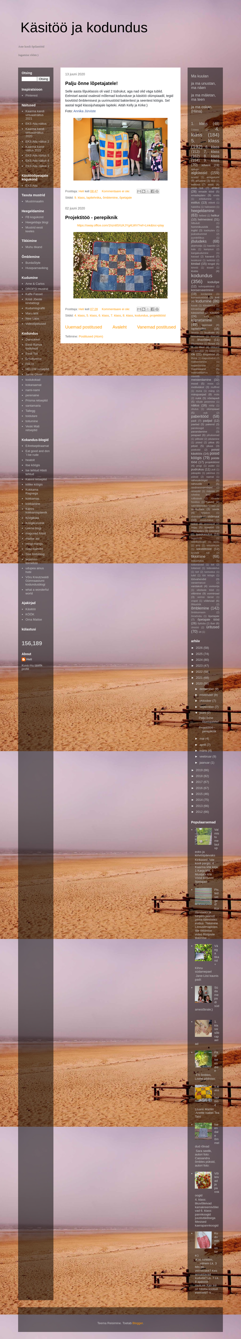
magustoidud (209, 358)
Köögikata (32, 518)
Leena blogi (33, 528)
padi (193, 420)
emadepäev (198, 195)
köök (206, 316)
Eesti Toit (31, 353)
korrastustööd (199, 297)
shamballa (196, 516)
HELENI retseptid (37, 369)
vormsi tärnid (205, 597)
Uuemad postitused (83, 327)
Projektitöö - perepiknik (91, 217)
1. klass (199, 124)
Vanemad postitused (156, 327)
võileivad (209, 600)
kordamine (206, 294)
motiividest (197, 387)
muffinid (215, 387)
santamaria (32, 405)
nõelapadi (213, 398)
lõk (193, 354)
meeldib (195, 376)
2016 (200, 788)
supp (194, 527)
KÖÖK (29, 614)
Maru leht (31, 313)
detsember (207, 689)
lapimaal (207, 324)
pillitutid (199, 439)
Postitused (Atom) (91, 336)
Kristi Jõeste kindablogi (33, 301)
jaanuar (205, 762)
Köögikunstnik (34, 523)
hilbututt (195, 223)
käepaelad (197, 312)
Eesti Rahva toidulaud (33, 346)
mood (194, 383)
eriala (216, 195)
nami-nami (32, 390)
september (207, 707)
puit (214, 469)
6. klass (104, 315)
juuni (203, 712)
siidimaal (213, 516)
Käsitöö (30, 609)
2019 (200, 770)
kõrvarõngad (198, 309)
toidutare (31, 416)
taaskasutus (204, 534)
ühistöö (195, 627)
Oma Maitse (33, 619)
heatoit (30, 460)
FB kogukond (34, 217)
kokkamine (32, 503)
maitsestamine (199, 362)
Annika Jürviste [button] (84, 111)
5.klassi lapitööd (216, 1096)
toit (212, 564)
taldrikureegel (198, 542)
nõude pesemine (205, 402)
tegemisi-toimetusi (31, 561)
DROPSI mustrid (36, 289)
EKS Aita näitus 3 (37, 166)
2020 (200, 683)
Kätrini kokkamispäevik (36, 510)
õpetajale (126, 197)
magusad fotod (35, 533)
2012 (200, 812)
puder (211, 466)
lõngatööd (209, 354)
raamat (210, 477)
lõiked (212, 351)
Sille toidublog (34, 554)
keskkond (196, 260)
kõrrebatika (209, 305)
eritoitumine (205, 199)
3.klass (195, 129)
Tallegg (30, 411)
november (207, 695)
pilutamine (213, 439)
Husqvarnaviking (36, 268)
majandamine (198, 365)
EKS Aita (31, 185)
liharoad (215, 336)
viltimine (196, 593)
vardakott (196, 586)
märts (204, 750)
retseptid (196, 491)
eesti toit (197, 187)
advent (205, 165)
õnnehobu (196, 616)
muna (199, 391)
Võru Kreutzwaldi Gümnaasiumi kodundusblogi (36, 580)
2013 (200, 806)
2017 (200, 782)
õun (212, 623)
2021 (200, 677)
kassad (195, 256)
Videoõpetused (35, 323)
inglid (194, 230)
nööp (211, 405)
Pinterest (31, 95)
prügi (199, 466)
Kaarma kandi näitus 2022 (34, 148)
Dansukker (32, 339)
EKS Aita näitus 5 (37, 155)
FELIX (29, 364)
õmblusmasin (198, 612)
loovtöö (199, 350)
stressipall (209, 524)
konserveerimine (202, 290)
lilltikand (215, 347)
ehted (215, 188)
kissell (210, 267)
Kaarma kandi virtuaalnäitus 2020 (34, 132)
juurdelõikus (197, 238)
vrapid (194, 601)
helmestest (205, 219)
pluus (210, 445)
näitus (195, 405)
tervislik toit (200, 553)
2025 (200, 654)
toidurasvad (197, 564)
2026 (200, 647)
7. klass (116, 315)
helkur (215, 215)
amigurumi (212, 177)
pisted (199, 442)
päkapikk (196, 473)
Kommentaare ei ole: (116, 191)
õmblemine (110, 197)
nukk (198, 398)
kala (193, 249)
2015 (200, 794)
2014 (200, 800)
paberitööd (200, 416)
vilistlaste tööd (205, 590)
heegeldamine (202, 211)
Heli (29, 659)
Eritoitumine (33, 359)
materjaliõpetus (199, 372)
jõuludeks (199, 241)
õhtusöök (196, 604)
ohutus (194, 409)
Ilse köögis (32, 465)
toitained (195, 568)
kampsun (209, 249)
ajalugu (195, 169)
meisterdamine (201, 379)
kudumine (204, 301)
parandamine (199, 431)
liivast (211, 343)
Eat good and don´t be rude (37, 453)
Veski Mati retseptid (32, 428)
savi (213, 506)
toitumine (31, 421)
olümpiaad (213, 408)
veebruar (206, 756)
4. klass (79, 315)
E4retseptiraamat (37, 446)
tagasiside (196, 538)
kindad (195, 263)
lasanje (195, 332)
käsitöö (214, 312)
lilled (201, 347)
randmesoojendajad (202, 487)
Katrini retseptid (36, 479)
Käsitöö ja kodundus (84, 27)
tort (197, 572)
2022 (200, 672)
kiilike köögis (34, 484)
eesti (211, 184)
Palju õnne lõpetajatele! (91, 83)
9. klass (79, 197)
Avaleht (119, 327)
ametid (194, 177)
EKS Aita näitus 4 (37, 160)
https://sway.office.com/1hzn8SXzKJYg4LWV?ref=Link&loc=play (120, 225)
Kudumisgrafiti (35, 308)
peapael (196, 435)
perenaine (32, 395)
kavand (209, 256)
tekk (198, 545)
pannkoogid (197, 428)
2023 (200, 665)
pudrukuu (197, 469)
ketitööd (211, 260)
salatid (210, 501)
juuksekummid (199, 234)
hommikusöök (199, 226)
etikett (212, 202)
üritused (212, 627)
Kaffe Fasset (34, 294)
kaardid (211, 246)
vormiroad (213, 593)
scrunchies (197, 509)
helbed (202, 215)
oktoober (206, 700)
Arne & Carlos (34, 283)
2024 (200, 659)
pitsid (194, 445)
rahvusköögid (199, 480)
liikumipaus (197, 343)
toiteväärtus (213, 568)
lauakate (209, 332)
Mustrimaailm (34, 201)
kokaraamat (33, 385)
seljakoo (205, 513)
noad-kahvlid (34, 549)
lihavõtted (204, 339)
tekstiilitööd (203, 549)
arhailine (200, 180)
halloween (210, 207)
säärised (214, 530)
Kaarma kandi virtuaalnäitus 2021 (34, 114)
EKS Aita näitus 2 (37, 141)
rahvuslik (196, 483)
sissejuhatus (206, 520)
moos (210, 383)
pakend (209, 424)
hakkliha (195, 207)
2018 (200, 776)
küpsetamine (201, 320)
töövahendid (198, 579)
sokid (194, 523)
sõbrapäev (197, 530)
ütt (200, 632)
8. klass (128, 315)
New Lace (32, 318)
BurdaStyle (32, 263)
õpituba (202, 623)
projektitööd (157, 315)
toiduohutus (197, 561)
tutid (193, 575)
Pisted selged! (216, 897)
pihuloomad (213, 435)
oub (205, 413)
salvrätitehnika (199, 506)
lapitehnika (93, 197)
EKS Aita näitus (36, 123)
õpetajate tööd (208, 619)
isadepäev (209, 230)
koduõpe (213, 282)
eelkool (195, 184)
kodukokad (32, 379)
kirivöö (194, 267)
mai (202, 738)
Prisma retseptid (36, 400)
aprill (203, 744)
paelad (195, 424)
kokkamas (32, 498)
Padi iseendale (216, 1061)
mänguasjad (198, 394)
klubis (194, 271)
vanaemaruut (198, 582)
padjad (207, 420)
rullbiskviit (196, 498)
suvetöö (209, 527)
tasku (216, 542)
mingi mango (34, 543)
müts (216, 394)
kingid (211, 263)
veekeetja (214, 586)
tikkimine (198, 556)
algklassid (199, 173)
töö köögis (208, 575)
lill (192, 347)
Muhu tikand (33, 247)
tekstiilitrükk (213, 545)
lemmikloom (197, 336)
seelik (215, 509)
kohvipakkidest (207, 286)
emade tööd (206, 191)
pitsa (211, 442)
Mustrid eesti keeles (34, 229)
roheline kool (200, 494)
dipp (213, 181)
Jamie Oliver (33, 374)
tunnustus (210, 572)
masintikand (198, 368)
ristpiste (210, 491)
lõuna (194, 358)
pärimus (210, 473)
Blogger (138, 1323)
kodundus (141, 315)
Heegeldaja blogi (36, 222)
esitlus (195, 202)
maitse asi (32, 538)
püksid (194, 477)
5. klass (91, 315)
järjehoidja (196, 246)
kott (217, 297)
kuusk (194, 305)
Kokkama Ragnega (31, 491)
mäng (212, 391)
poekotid (195, 450)
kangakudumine (199, 253)
